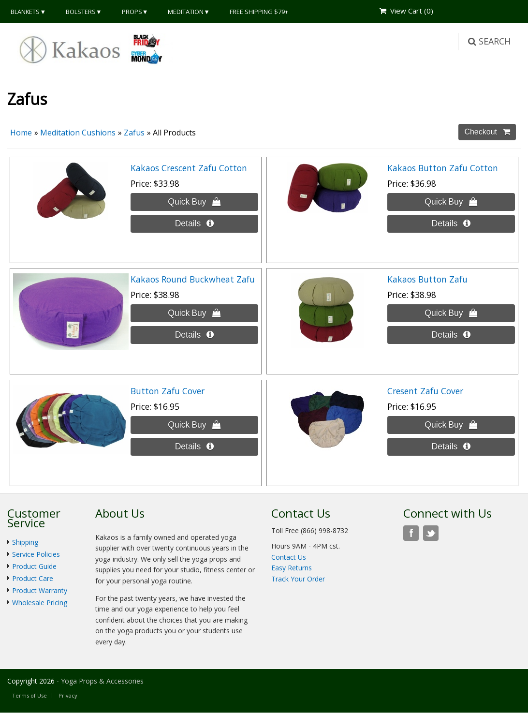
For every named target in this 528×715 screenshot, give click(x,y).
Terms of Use (29, 695)
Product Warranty (39, 590)
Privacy (68, 695)
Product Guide (34, 566)
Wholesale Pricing (39, 602)
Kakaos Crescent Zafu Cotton (189, 168)
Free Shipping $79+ (259, 11)
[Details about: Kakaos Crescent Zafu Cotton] (194, 224)
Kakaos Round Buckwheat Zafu (193, 279)
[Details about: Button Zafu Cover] (194, 447)
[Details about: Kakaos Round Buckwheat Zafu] (194, 335)
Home (21, 132)
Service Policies (36, 554)
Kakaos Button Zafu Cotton (442, 168)
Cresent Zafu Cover (425, 391)
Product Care (32, 578)
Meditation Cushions (78, 132)
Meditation (186, 11)
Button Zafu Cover (168, 391)
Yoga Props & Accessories (102, 680)
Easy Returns (291, 567)
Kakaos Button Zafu (427, 279)
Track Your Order (298, 578)
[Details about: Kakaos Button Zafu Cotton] (450, 224)
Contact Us (288, 557)
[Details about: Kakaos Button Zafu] (450, 335)
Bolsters (81, 11)
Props (132, 11)
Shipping (25, 542)
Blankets (25, 11)
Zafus (134, 132)
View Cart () (406, 10)
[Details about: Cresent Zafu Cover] (450, 447)
